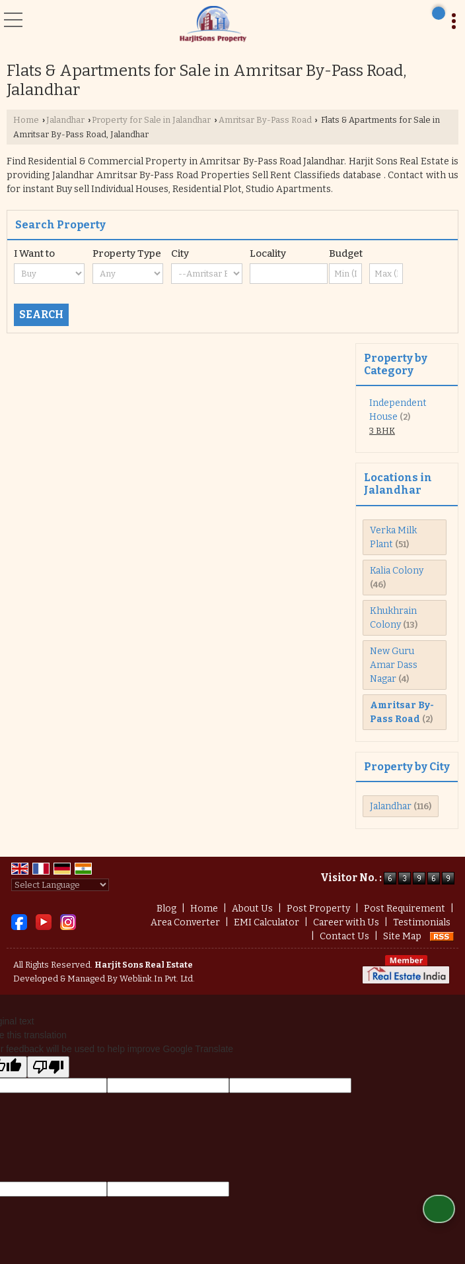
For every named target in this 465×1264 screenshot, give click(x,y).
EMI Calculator (266, 922)
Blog (166, 908)
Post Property (318, 908)
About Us (252, 908)
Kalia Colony (396, 570)
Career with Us (346, 922)
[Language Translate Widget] (60, 885)
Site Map (402, 936)
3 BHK (382, 431)
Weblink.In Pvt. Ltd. (157, 978)
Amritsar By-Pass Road (265, 120)
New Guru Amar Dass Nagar (393, 665)
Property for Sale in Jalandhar (151, 120)
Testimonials (421, 922)
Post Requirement (404, 908)
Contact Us (344, 936)
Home (26, 120)
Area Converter (185, 922)
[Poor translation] (48, 1067)
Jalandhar (65, 120)
